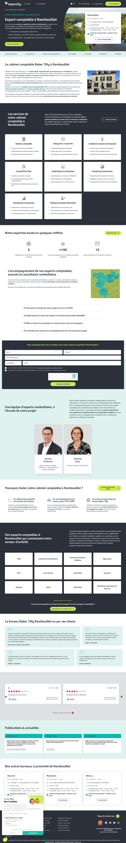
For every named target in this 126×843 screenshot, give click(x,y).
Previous (6, 697)
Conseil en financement (64, 823)
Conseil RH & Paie (24, 171)
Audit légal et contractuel (63, 171)
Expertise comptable (63, 820)
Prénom (67, 352)
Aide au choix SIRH (45, 823)
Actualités (118, 54)
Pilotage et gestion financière (63, 203)
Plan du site (78, 842)
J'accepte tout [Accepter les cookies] (33, 833)
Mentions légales (49, 842)
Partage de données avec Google (14, 820)
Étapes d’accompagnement (51, 54)
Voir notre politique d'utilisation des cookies (15, 813)
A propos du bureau (11, 54)
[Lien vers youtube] (114, 823)
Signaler (12, 699)
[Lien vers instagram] (118, 823)
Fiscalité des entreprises (23, 203)
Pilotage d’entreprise (63, 825)
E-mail (26, 363)
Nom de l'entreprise (12, 357)
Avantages (88, 54)
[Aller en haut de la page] (117, 816)
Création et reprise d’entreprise (102, 143)
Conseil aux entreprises (102, 171)
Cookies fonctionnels (11, 825)
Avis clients (103, 54)
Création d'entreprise (63, 828)
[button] (5, 839)
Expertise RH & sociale (46, 818)
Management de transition (65, 818)
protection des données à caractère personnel (50, 368)
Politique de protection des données (64, 842)
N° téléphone (10, 363)
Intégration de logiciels (64, 830)
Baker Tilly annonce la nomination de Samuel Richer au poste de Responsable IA (62, 741)
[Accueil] (13, 4)
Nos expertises (29, 54)
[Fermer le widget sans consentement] (34, 793)
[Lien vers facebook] (110, 823)
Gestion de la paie (45, 820)
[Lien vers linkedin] (106, 823)
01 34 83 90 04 (93, 25)
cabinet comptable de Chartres (14, 89)
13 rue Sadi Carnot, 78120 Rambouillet (100, 22)
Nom (7, 352)
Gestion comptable (23, 143)
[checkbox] (6, 368)
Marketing (8, 823)
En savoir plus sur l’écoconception (109, 832)
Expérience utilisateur (11, 821)
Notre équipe (72, 54)
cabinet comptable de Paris (36, 89)
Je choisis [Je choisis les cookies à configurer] (12, 833)
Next (122, 697)
